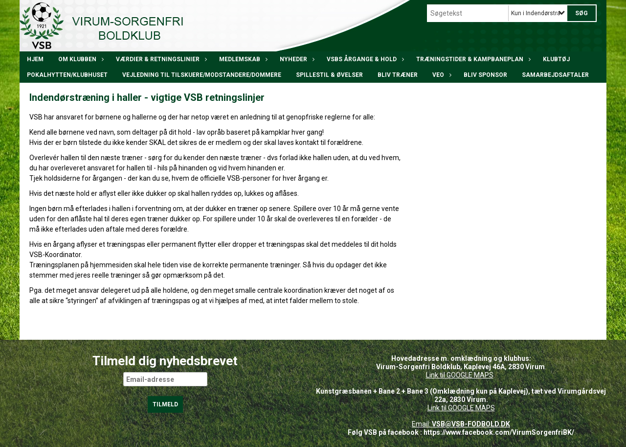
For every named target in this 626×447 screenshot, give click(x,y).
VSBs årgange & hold (364, 59)
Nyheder (296, 59)
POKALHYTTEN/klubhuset (67, 74)
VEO (440, 74)
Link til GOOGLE (449, 375)
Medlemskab (242, 59)
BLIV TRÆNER (398, 74)
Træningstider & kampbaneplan (472, 59)
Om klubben (79, 59)
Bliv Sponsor (485, 74)
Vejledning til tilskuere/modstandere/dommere (201, 74)
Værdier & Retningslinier (160, 59)
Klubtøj (556, 59)
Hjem (35, 59)
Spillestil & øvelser (329, 74)
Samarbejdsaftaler (555, 74)
